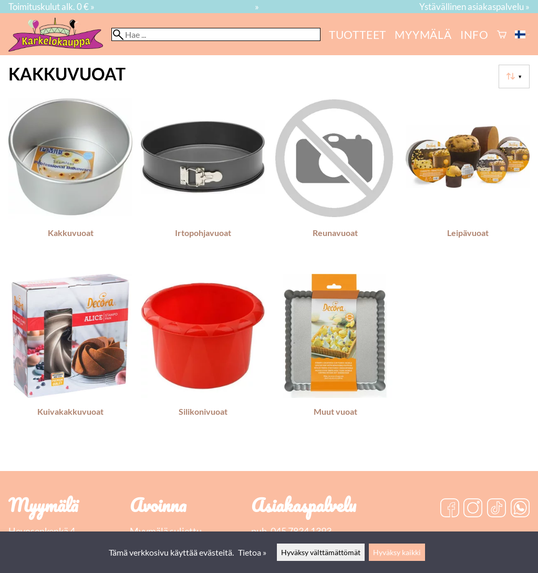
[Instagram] (472, 508)
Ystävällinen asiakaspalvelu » (474, 6)
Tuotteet (357, 34)
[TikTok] (496, 508)
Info (474, 34)
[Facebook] (449, 508)
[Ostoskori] (501, 34)
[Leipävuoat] (468, 180)
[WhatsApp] (520, 508)
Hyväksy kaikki (397, 552)
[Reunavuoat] (335, 180)
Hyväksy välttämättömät (320, 552)
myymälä (423, 34)
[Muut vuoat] (335, 359)
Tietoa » (252, 552)
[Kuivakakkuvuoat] (70, 359)
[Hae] (215, 34)
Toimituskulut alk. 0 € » (51, 6)
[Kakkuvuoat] (70, 180)
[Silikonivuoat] (203, 359)
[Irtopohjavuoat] (203, 180)
